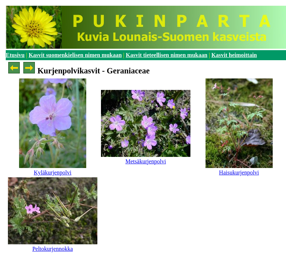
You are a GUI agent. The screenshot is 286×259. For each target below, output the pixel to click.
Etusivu (15, 55)
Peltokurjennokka (52, 249)
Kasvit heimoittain (234, 55)
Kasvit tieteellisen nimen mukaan (166, 55)
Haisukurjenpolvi (239, 172)
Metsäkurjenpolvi (145, 161)
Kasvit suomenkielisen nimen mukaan (75, 55)
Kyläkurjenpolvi (53, 172)
